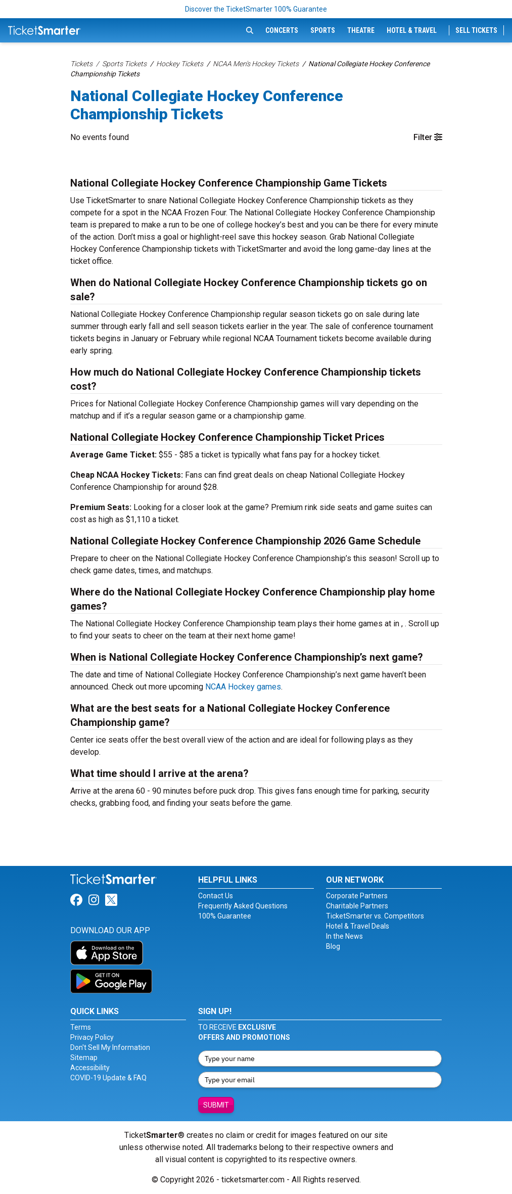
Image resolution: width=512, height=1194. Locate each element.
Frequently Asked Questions (243, 906)
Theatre (361, 30)
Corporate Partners (357, 896)
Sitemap (84, 1057)
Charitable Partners (357, 906)
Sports (322, 30)
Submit (216, 1105)
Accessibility (90, 1068)
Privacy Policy (92, 1037)
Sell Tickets (476, 30)
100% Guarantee (224, 916)
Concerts (281, 30)
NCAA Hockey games (243, 687)
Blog (333, 946)
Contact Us (215, 896)
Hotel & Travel (412, 30)
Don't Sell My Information (110, 1047)
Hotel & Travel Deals (357, 926)
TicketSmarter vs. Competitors (375, 916)
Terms (80, 1027)
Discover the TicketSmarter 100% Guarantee (256, 9)
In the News (344, 936)
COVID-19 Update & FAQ (108, 1078)
